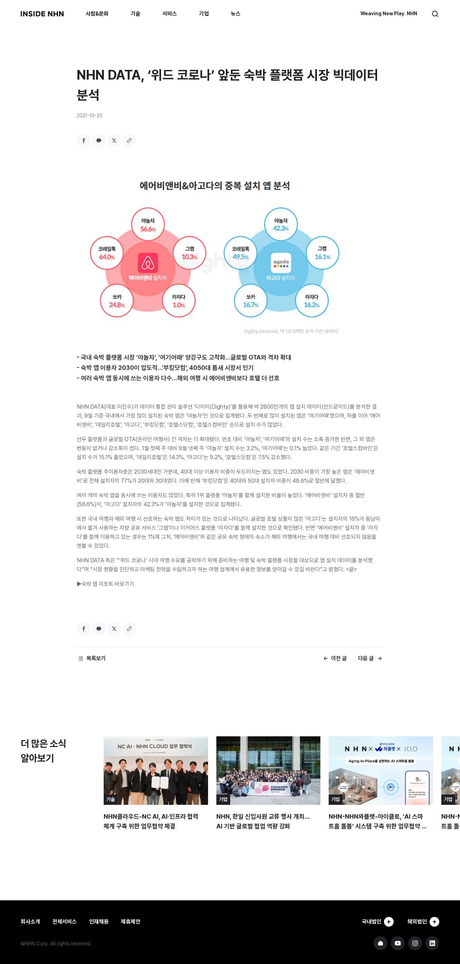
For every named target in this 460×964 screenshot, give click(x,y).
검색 (435, 14)
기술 (135, 13)
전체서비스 (65, 921)
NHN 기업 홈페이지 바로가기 (380, 943)
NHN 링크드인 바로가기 (432, 943)
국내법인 (378, 922)
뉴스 (236, 13)
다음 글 (366, 658)
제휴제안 (130, 921)
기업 (204, 13)
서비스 (169, 13)
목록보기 (96, 658)
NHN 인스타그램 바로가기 (415, 943)
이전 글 (339, 658)
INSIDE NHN (42, 14)
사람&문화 (97, 13)
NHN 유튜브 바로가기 (398, 943)
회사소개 (30, 921)
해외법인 (423, 922)
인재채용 (99, 921)
